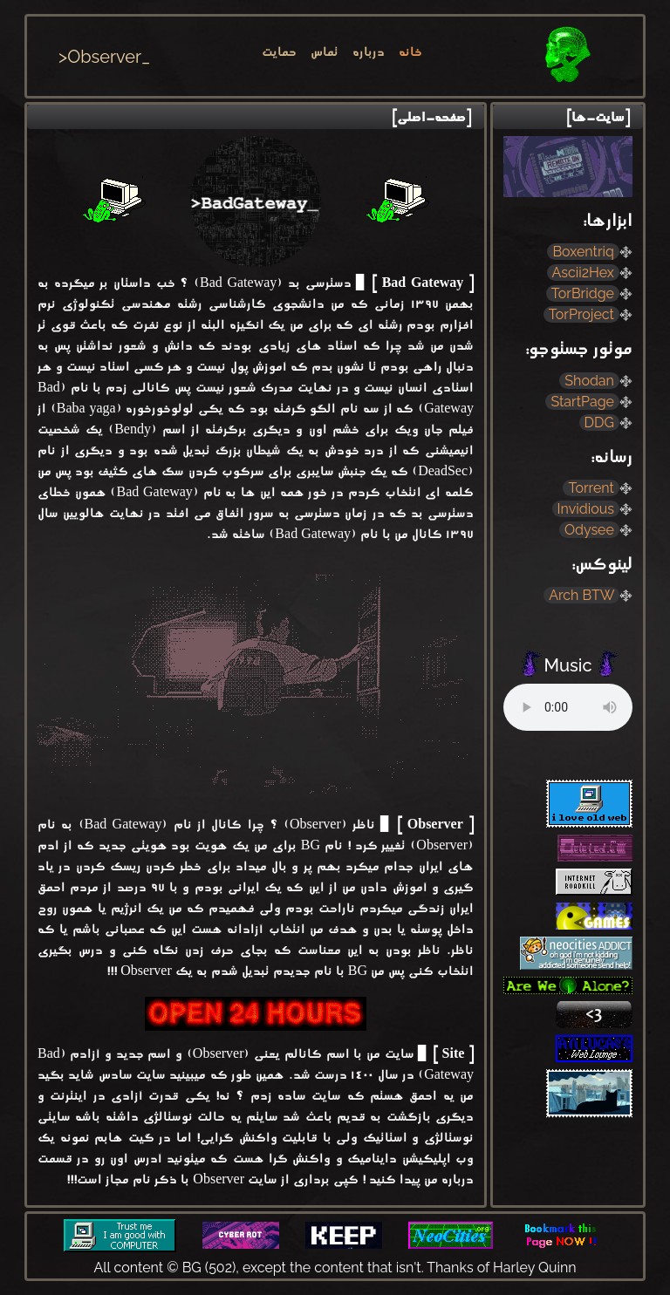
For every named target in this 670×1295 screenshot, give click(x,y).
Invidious (587, 509)
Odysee (591, 529)
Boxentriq (585, 251)
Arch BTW (583, 595)
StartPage (584, 401)
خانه (410, 53)
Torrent (593, 488)
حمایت (279, 53)
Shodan (591, 380)
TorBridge (584, 293)
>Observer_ (104, 56)
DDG (601, 422)
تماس (324, 53)
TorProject (583, 314)
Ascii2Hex (585, 272)
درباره (368, 53)
